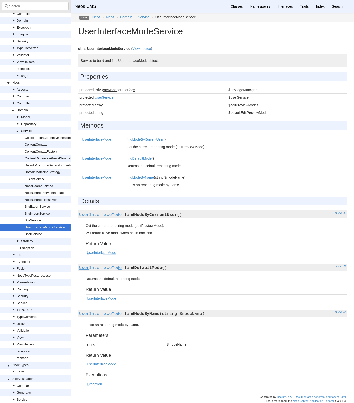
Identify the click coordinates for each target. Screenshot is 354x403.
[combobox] (35, 6)
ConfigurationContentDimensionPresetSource (57, 138)
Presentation (26, 282)
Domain (22, 20)
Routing (22, 289)
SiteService (33, 220)
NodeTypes (20, 365)
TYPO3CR (24, 310)
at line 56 (340, 212)
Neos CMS (85, 6)
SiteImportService (37, 213)
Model (25, 117)
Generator (24, 392)
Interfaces (285, 6)
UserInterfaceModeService (45, 227)
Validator (23, 55)
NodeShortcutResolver (41, 200)
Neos (16, 82)
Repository (28, 124)
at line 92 (340, 311)
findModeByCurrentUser (145, 139)
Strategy (27, 241)
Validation (23, 330)
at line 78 (340, 266)
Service (26, 131)
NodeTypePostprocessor (34, 275)
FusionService (35, 179)
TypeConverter (27, 48)
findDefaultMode (139, 158)
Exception (24, 27)
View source (141, 49)
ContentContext (36, 144)
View (20, 337)
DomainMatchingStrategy (42, 172)
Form (20, 372)
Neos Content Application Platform (313, 400)
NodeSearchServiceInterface (45, 193)
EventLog (23, 262)
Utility (21, 324)
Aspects (22, 89)
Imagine (22, 34)
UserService (33, 234)
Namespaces (260, 6)
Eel (19, 255)
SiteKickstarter (22, 379)
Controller (23, 14)
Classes (237, 6)
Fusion (21, 268)
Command (24, 96)
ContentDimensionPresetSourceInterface (54, 158)
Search (337, 6)
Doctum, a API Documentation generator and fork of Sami (311, 396)
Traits (304, 6)
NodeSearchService (39, 186)
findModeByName (140, 177)
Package (22, 76)
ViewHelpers (26, 62)
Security (22, 41)
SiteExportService (37, 206)
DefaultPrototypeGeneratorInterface (50, 165)
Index (320, 6)
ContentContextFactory (41, 151)
